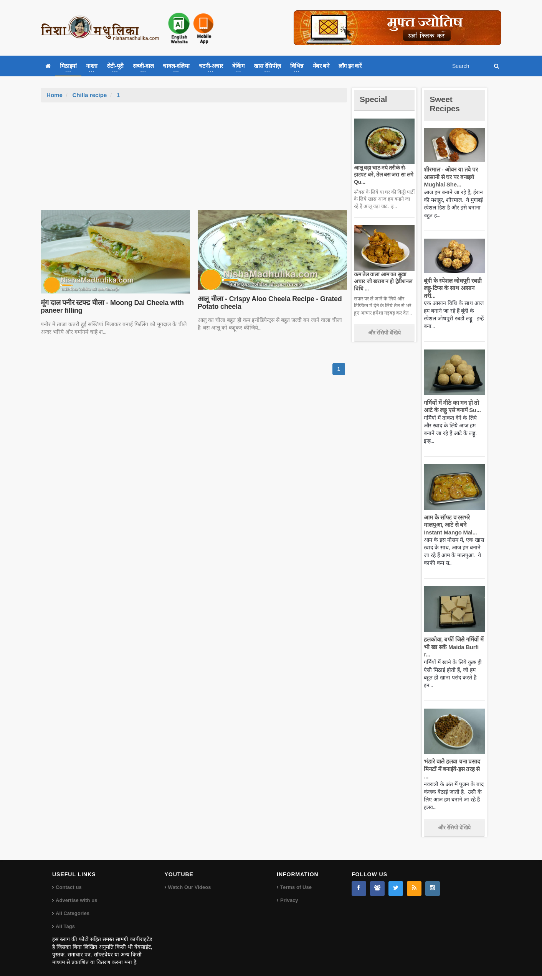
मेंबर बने (321, 66)
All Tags (65, 919)
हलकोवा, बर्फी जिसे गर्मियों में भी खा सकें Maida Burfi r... (453, 647)
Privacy (289, 893)
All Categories (72, 906)
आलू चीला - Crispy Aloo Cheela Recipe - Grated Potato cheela (269, 302)
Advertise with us (76, 893)
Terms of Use (295, 880)
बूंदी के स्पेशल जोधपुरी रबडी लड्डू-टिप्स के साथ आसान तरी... (452, 288)
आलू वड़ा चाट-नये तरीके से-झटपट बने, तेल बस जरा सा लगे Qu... (383, 175)
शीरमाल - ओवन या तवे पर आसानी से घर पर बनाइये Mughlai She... (450, 177)
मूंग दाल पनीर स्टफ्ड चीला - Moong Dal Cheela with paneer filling (111, 306)
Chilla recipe (89, 95)
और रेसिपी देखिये (384, 333)
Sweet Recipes (445, 103)
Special (374, 99)
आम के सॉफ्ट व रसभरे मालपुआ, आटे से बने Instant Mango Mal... (450, 525)
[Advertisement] (193, 160)
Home (54, 95)
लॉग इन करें (350, 66)
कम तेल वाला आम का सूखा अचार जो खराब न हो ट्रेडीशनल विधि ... (382, 281)
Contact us (68, 880)
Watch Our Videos (189, 880)
